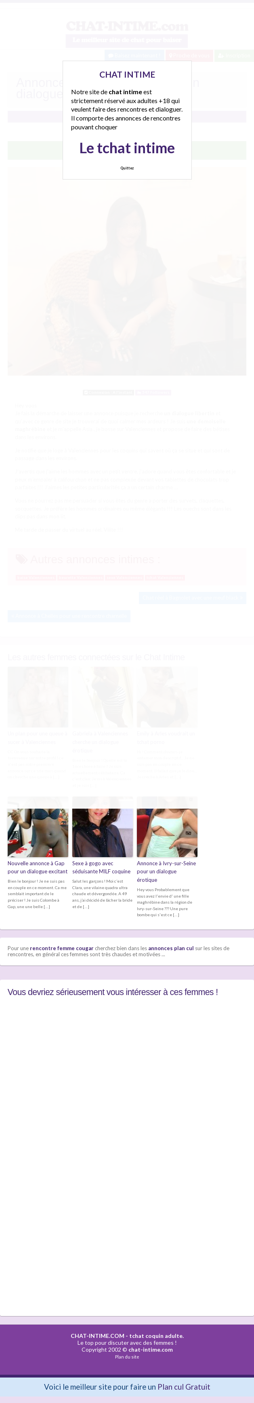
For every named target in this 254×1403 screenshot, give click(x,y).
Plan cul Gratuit (183, 1386)
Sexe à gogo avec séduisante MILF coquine (101, 867)
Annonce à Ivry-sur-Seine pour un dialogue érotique (166, 871)
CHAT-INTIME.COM (97, 1335)
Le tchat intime (127, 147)
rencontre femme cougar (62, 948)
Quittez (127, 168)
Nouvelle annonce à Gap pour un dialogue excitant (37, 867)
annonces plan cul (171, 948)
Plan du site (127, 1356)
